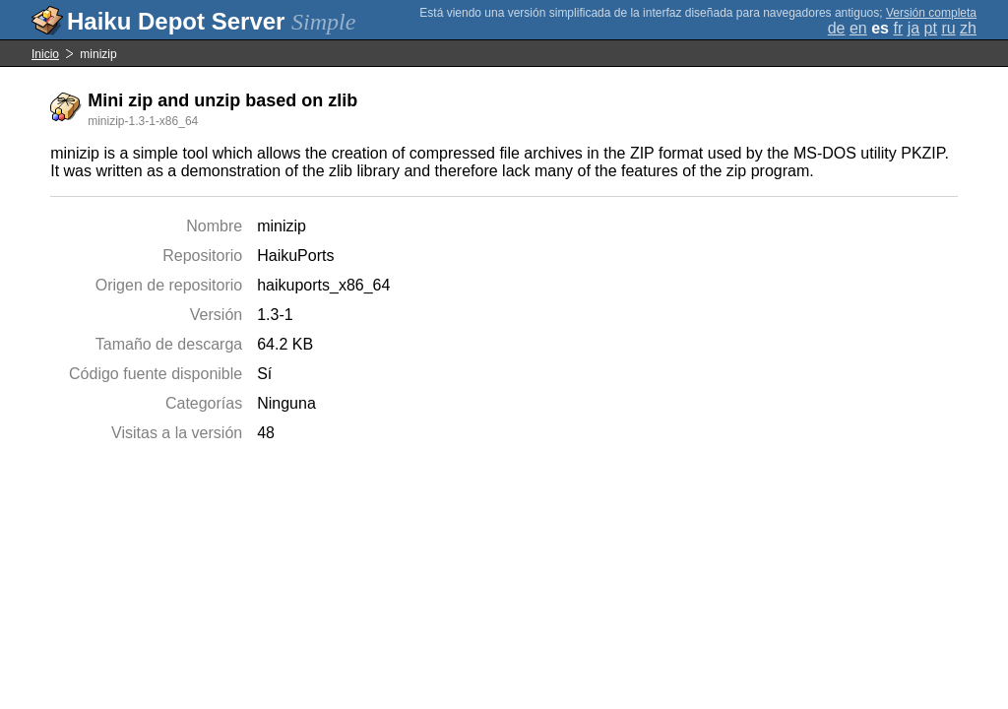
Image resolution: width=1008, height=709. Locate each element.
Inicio (45, 54)
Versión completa (931, 13)
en (858, 28)
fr (898, 28)
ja (913, 28)
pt (930, 28)
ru (948, 28)
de (837, 28)
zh (968, 28)
